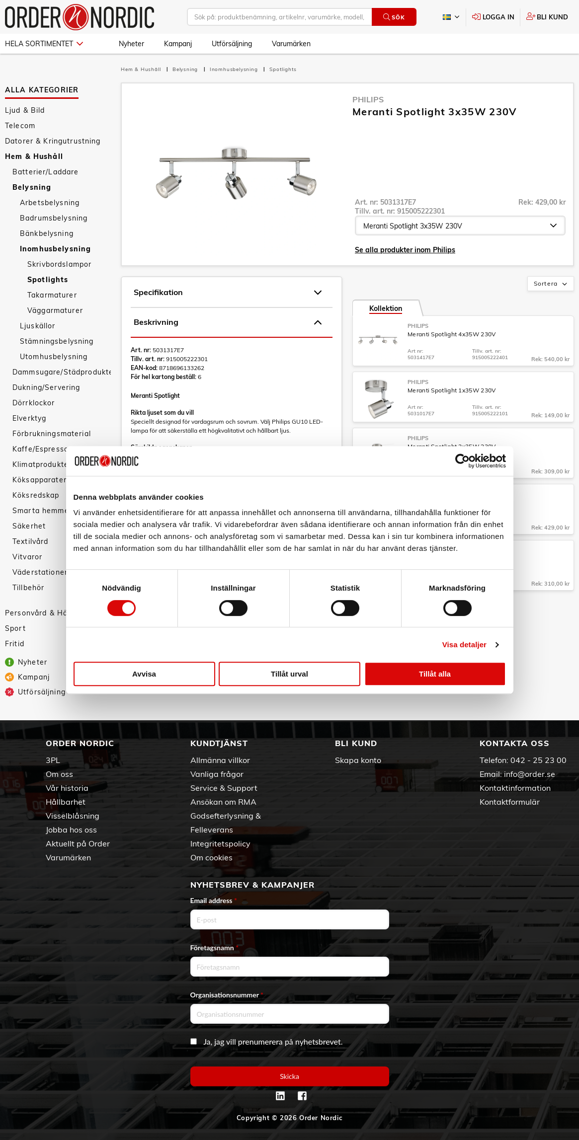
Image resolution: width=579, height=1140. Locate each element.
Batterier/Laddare (45, 171)
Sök (394, 17)
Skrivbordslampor (59, 264)
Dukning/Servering (46, 387)
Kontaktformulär (510, 802)
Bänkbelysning (47, 233)
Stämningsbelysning (57, 341)
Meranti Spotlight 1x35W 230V (452, 390)
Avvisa (144, 674)
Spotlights (47, 279)
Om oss (59, 774)
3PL (53, 760)
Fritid (14, 643)
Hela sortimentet (44, 43)
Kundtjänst (219, 743)
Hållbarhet (65, 802)
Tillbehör (28, 587)
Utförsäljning (232, 43)
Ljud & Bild (25, 110)
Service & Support (223, 788)
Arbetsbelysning (50, 202)
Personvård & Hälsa (42, 612)
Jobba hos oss (71, 830)
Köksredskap (36, 495)
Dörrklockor (33, 402)
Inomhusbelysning (55, 248)
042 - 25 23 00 (538, 760)
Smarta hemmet (42, 510)
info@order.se (529, 774)
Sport (15, 628)
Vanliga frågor (217, 774)
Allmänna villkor (220, 760)
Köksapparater (39, 479)
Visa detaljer (464, 644)
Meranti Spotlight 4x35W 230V (452, 334)
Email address (213, 900)
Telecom (20, 125)
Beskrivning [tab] (228, 322)
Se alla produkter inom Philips (405, 249)
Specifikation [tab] (228, 292)
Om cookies (211, 857)
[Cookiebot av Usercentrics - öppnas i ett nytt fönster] (462, 461)
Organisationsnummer (227, 994)
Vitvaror (27, 556)
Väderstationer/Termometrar (61, 572)
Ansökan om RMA (223, 802)
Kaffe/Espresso (40, 449)
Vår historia (67, 788)
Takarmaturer (52, 295)
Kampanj (178, 43)
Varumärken (291, 43)
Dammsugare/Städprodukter (61, 372)
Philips (368, 99)
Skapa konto (358, 760)
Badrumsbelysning (53, 218)
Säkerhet (29, 526)
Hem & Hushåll (34, 156)
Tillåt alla (435, 674)
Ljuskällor (37, 325)
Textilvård (30, 541)
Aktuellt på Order (78, 843)
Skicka (289, 1076)
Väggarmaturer (55, 310)
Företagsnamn (214, 947)
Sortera (551, 284)
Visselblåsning (72, 816)
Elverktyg (29, 418)
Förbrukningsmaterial (51, 433)
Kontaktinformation (515, 788)
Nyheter (131, 43)
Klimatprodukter (42, 464)
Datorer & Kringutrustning (53, 141)
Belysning (31, 187)
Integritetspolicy (220, 843)
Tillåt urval (289, 674)
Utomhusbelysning (53, 356)
